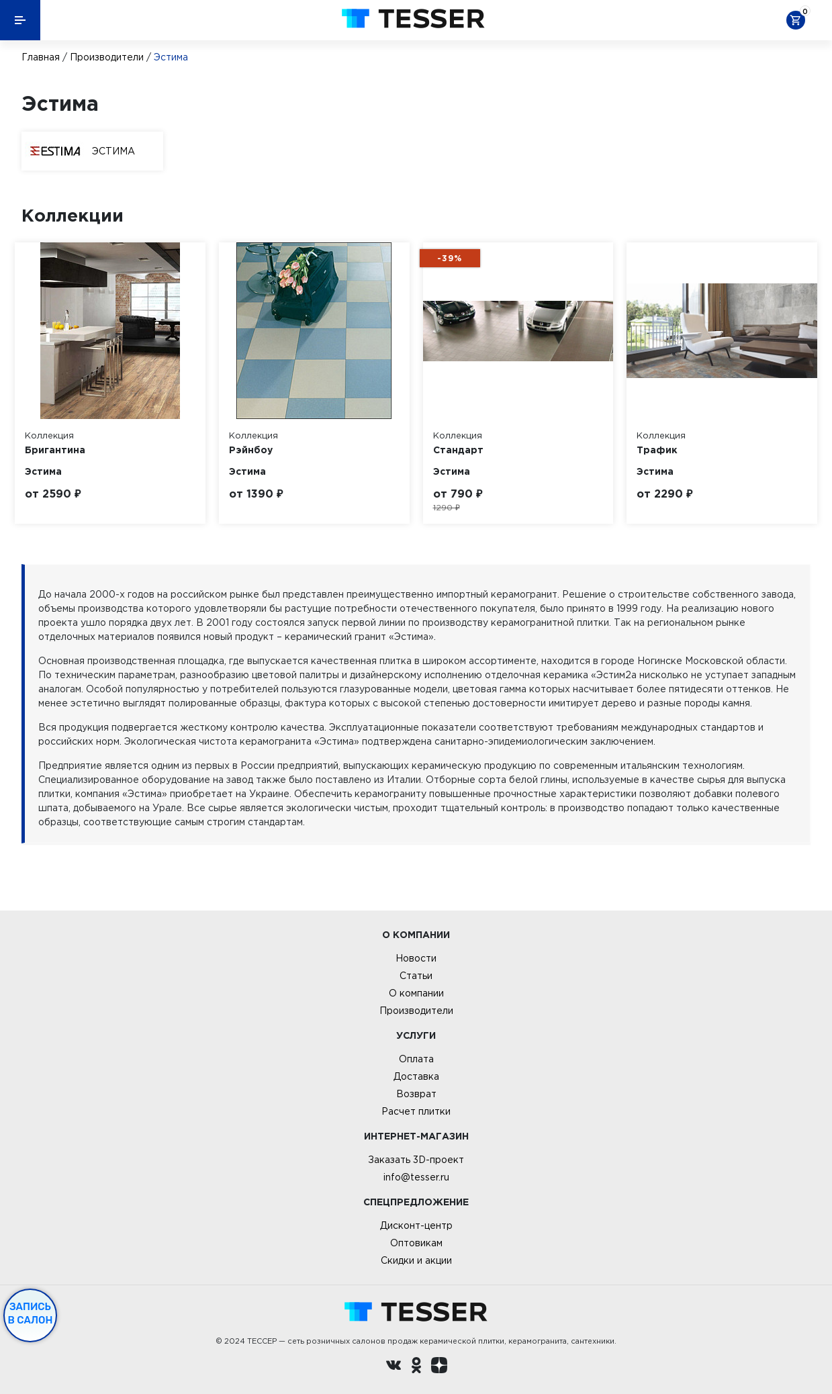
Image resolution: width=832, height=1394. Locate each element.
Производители (107, 57)
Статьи (416, 975)
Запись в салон (30, 1313)
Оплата (416, 1059)
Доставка (416, 1076)
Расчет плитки (416, 1111)
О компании (416, 993)
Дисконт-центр (416, 1225)
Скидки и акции (416, 1260)
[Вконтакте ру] (393, 1367)
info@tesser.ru (416, 1177)
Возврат (416, 1093)
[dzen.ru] (439, 1367)
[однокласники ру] (416, 1367)
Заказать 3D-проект (416, 1159)
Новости (416, 958)
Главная (40, 57)
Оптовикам (416, 1243)
